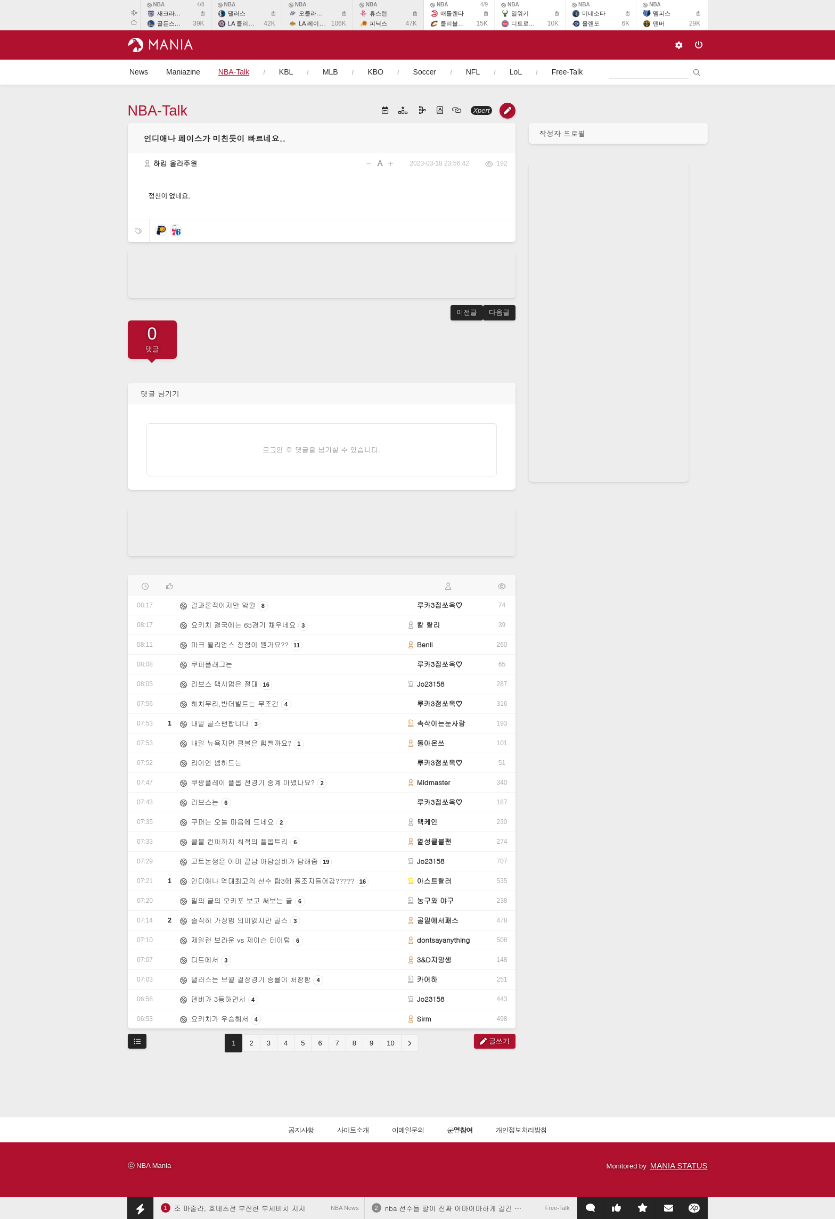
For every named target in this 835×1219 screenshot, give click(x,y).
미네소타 (593, 13)
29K (694, 23)
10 (390, 1043)
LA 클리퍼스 (244, 23)
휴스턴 (378, 13)
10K (553, 23)
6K (625, 23)
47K (411, 23)
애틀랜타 (452, 13)
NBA (156, 4)
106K (338, 23)
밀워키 (520, 13)
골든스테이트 (174, 23)
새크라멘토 (171, 13)
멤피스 (661, 13)
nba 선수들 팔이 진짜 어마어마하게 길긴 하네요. (461, 1208)
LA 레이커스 (315, 23)
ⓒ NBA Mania (149, 1165)
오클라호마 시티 (320, 13)
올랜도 (591, 23)
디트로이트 (526, 23)
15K (482, 23)
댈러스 (236, 13)
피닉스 (378, 23)
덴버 (659, 23)
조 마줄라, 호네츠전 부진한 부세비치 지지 (240, 1208)
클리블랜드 (455, 23)
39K (198, 23)
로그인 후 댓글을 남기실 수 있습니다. (321, 449)
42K (269, 23)
